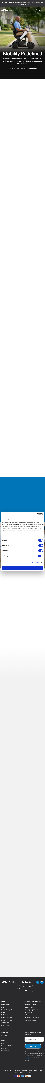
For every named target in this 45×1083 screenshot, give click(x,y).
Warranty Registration (31, 1010)
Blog (2, 1043)
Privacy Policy (29, 1058)
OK (23, 568)
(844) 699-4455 (25, 988)
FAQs (26, 1015)
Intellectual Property (25, 1072)
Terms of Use (32, 1070)
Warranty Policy (29, 1012)
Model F (3, 1012)
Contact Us (27, 982)
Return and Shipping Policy (33, 1017)
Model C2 (4, 1007)
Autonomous (5, 1038)
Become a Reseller (30, 1020)
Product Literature (30, 1007)
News (3, 1040)
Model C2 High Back (7, 1010)
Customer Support (30, 1004)
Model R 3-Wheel (6, 1017)
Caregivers (4, 1048)
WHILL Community (7, 1045)
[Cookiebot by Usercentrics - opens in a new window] (35, 514)
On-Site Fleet (5, 1051)
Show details (36, 563)
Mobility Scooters (6, 1015)
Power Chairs (5, 1004)
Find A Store (5, 1025)
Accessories (5, 1022)
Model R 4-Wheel (6, 1020)
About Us (4, 1035)
